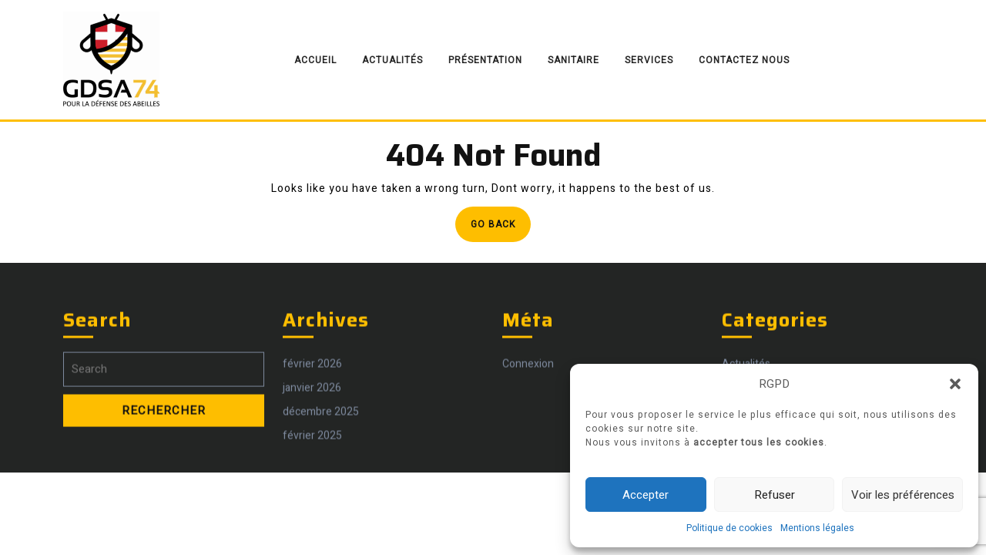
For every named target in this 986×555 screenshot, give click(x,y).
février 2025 (312, 416)
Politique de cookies (729, 528)
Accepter (645, 494)
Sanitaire (573, 60)
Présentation (485, 60)
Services (649, 60)
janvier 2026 (312, 368)
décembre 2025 (321, 392)
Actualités (392, 60)
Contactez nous (744, 60)
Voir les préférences (902, 494)
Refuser (774, 494)
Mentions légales (817, 528)
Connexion (528, 344)
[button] (955, 384)
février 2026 (312, 344)
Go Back (501, 228)
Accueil (315, 60)
